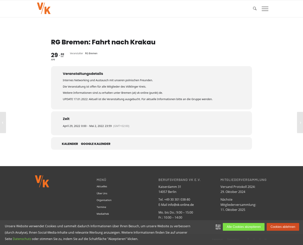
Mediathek (103, 213)
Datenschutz (22, 239)
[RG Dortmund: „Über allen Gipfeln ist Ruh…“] (3, 122)
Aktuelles (102, 186)
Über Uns (102, 193)
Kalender (70, 144)
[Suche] (254, 8)
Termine (101, 207)
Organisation (104, 200)
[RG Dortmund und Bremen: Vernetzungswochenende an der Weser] (300, 122)
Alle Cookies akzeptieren (244, 226)
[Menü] (263, 8)
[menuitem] (254, 8)
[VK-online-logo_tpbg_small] (44, 8)
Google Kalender (96, 144)
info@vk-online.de (181, 205)
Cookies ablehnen (283, 226)
